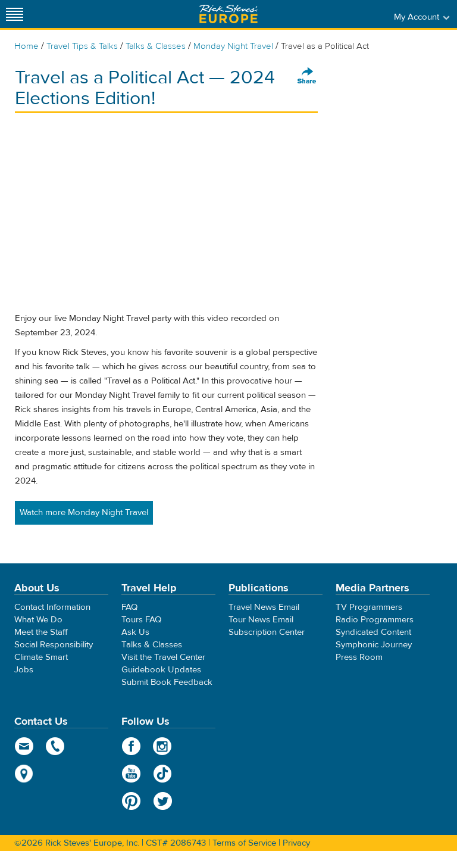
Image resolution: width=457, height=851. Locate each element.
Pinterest (131, 801)
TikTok (163, 773)
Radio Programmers (375, 619)
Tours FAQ (141, 619)
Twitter (163, 801)
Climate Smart (41, 657)
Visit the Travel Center (163, 657)
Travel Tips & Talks (82, 46)
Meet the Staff (41, 632)
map (24, 773)
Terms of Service (244, 843)
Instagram (163, 746)
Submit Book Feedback (166, 682)
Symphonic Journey (374, 644)
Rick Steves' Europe (228, 14)
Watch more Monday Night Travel (84, 512)
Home (26, 46)
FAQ (129, 607)
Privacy (296, 843)
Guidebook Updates (161, 669)
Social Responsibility (53, 644)
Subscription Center (266, 632)
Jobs (23, 669)
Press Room (359, 657)
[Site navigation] (15, 14)
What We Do (38, 619)
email (24, 746)
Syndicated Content (373, 632)
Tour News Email (260, 619)
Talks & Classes (156, 46)
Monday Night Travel (233, 46)
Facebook (131, 746)
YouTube (131, 773)
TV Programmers (369, 607)
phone (55, 746)
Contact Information (52, 607)
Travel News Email (263, 607)
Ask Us (135, 632)
